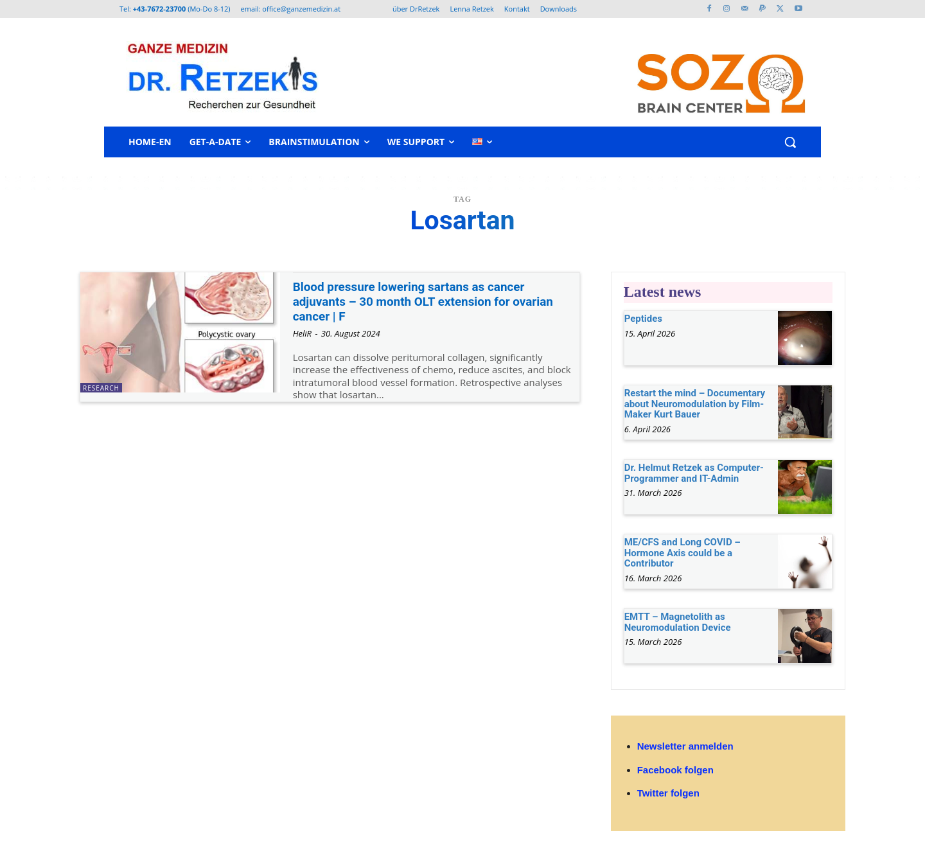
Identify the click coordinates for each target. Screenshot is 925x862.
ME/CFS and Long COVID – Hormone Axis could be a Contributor (682, 552)
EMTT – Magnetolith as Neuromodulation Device (677, 622)
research (101, 387)
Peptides (643, 318)
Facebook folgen (675, 769)
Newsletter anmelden (685, 746)
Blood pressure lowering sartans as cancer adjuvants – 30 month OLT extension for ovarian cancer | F (422, 301)
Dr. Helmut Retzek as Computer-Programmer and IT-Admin (694, 473)
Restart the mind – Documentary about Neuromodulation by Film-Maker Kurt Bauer (694, 403)
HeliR (302, 333)
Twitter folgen (668, 792)
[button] (790, 142)
